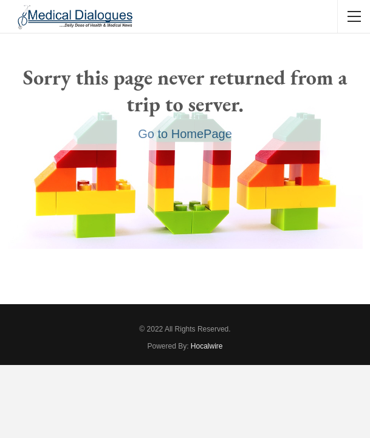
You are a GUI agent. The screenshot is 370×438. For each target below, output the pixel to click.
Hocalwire (207, 346)
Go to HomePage (185, 134)
